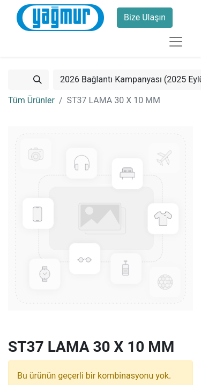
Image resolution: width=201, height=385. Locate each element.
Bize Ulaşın (145, 17)
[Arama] (37, 80)
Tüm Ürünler (31, 100)
